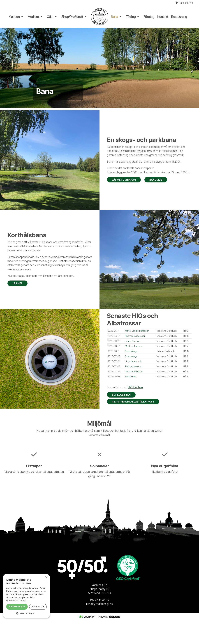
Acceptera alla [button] (17, 606)
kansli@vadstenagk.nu (99, 603)
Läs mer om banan (124, 179)
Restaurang (179, 17)
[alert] (26, 596)
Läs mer (17, 283)
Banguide (155, 179)
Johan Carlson (132, 341)
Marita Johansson (134, 346)
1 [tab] (94, 102)
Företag (148, 17)
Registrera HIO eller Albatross (133, 401)
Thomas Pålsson (133, 371)
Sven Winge (131, 351)
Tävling (131, 17)
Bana (114, 17)
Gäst (50, 17)
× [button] (46, 577)
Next (195, 67)
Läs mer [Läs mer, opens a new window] (22, 600)
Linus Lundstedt (133, 361)
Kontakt (162, 17)
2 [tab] (99, 102)
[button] (26, 613)
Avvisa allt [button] (38, 606)
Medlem (33, 17)
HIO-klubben (135, 387)
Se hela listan (121, 394)
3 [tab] (104, 102)
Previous (3, 67)
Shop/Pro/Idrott (72, 17)
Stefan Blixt (130, 376)
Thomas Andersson (135, 336)
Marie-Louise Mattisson (137, 330)
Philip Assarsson (133, 366)
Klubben (14, 17)
